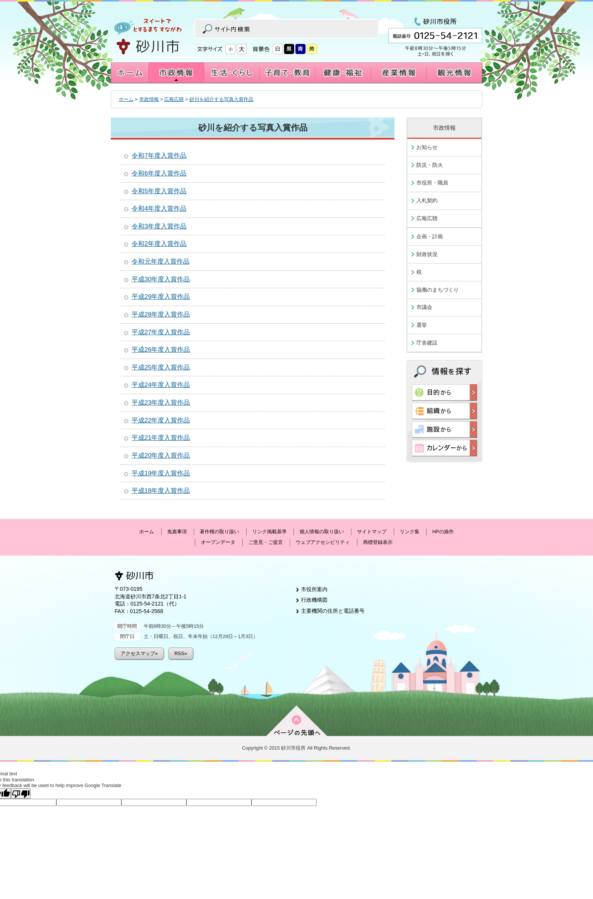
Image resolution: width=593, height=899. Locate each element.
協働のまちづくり (437, 290)
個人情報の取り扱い (322, 531)
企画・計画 (429, 236)
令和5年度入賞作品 (159, 191)
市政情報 (149, 99)
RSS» (180, 653)
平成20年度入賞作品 (161, 455)
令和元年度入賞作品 (160, 261)
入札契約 (427, 200)
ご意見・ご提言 (265, 542)
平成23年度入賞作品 (161, 402)
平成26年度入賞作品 (161, 349)
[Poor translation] (21, 793)
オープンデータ (218, 542)
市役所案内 (314, 589)
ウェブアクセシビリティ (323, 542)
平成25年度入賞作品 (161, 367)
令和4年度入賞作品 (159, 208)
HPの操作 (443, 531)
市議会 (424, 307)
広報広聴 (174, 99)
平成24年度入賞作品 (161, 384)
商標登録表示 (378, 542)
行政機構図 (314, 600)
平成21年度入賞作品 (161, 437)
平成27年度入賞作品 (161, 332)
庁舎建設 (427, 343)
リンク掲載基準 (269, 531)
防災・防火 (429, 165)
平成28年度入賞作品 (161, 314)
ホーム (126, 99)
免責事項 (177, 531)
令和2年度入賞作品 (159, 243)
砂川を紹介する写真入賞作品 (221, 99)
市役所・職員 (432, 183)
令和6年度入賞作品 (159, 173)
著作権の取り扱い (219, 531)
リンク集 (409, 531)
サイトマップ (372, 531)
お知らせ (427, 147)
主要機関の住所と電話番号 (333, 611)
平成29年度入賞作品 (161, 296)
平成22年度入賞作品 (161, 420)
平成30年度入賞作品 (161, 279)
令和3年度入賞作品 (159, 226)
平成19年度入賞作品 (161, 473)
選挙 (421, 325)
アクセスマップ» (139, 653)
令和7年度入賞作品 (159, 155)
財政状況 (427, 254)
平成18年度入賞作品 (161, 490)
